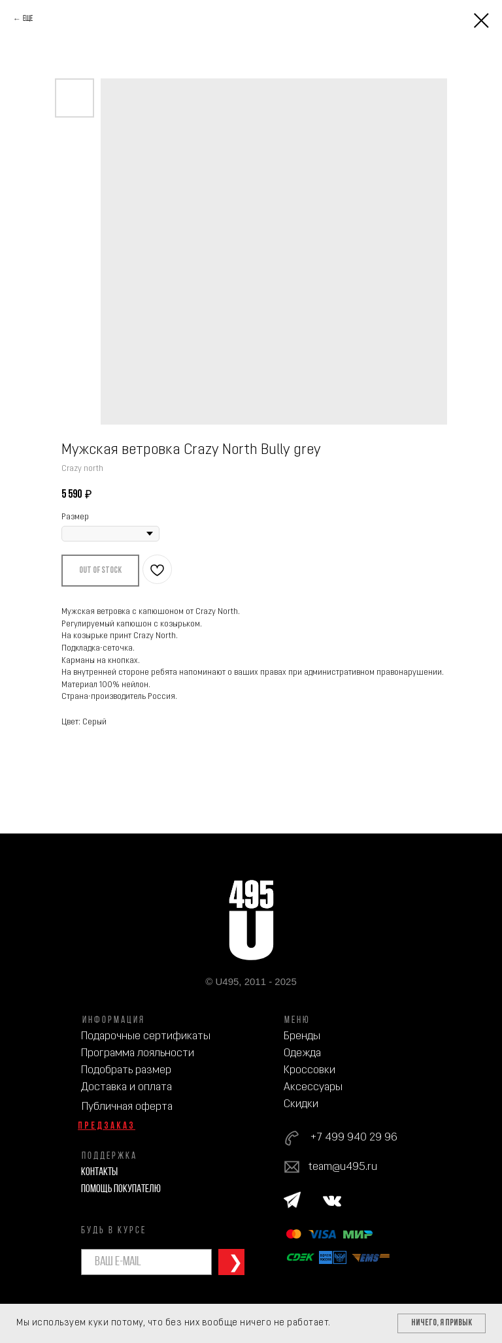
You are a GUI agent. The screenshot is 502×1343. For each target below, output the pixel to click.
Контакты (99, 1172)
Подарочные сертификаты (145, 1036)
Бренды (302, 1036)
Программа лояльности (137, 1053)
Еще (28, 19)
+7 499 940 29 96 (353, 1137)
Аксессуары (313, 1087)
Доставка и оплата (126, 1087)
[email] (146, 1262)
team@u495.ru (343, 1167)
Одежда (302, 1053)
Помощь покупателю (121, 1189)
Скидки (301, 1104)
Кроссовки (309, 1070)
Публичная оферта (127, 1106)
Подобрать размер (126, 1070)
